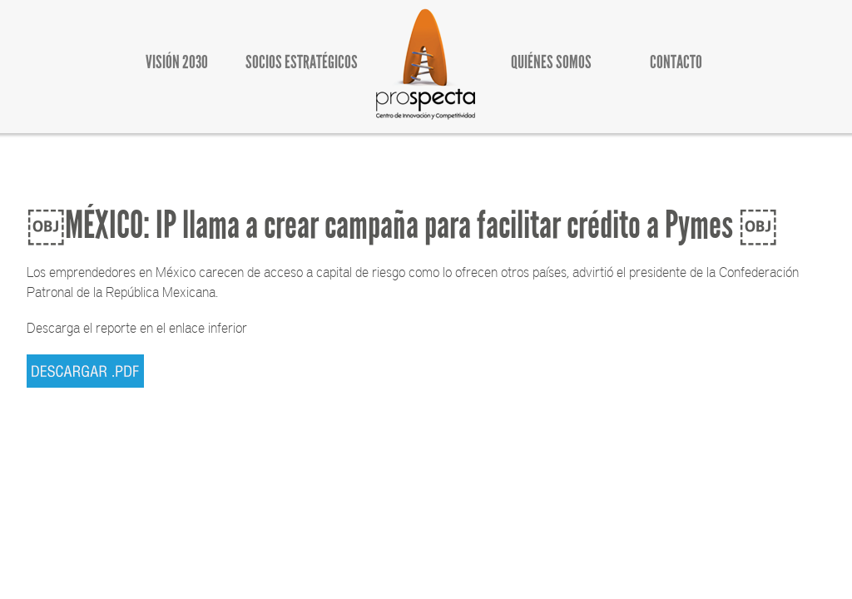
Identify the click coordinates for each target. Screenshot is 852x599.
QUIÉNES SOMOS (551, 62)
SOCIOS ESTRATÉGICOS (301, 62)
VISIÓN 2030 (177, 62)
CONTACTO (676, 62)
